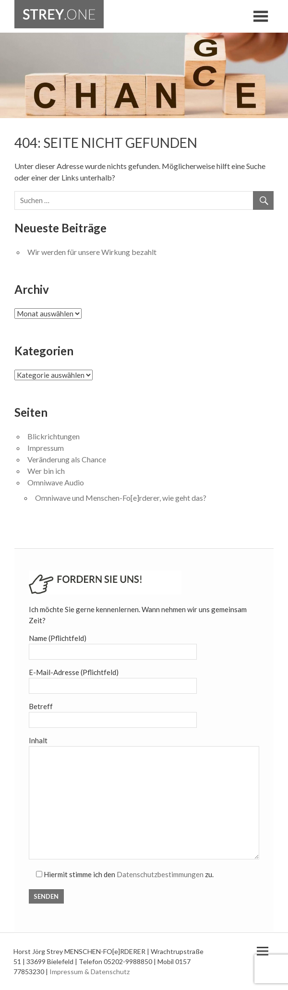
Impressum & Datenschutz (89, 971)
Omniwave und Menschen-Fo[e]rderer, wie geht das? (120, 497)
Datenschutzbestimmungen (160, 874)
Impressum (45, 447)
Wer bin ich (46, 470)
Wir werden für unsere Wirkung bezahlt (91, 251)
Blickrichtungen (53, 436)
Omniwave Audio (55, 482)
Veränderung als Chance (66, 459)
